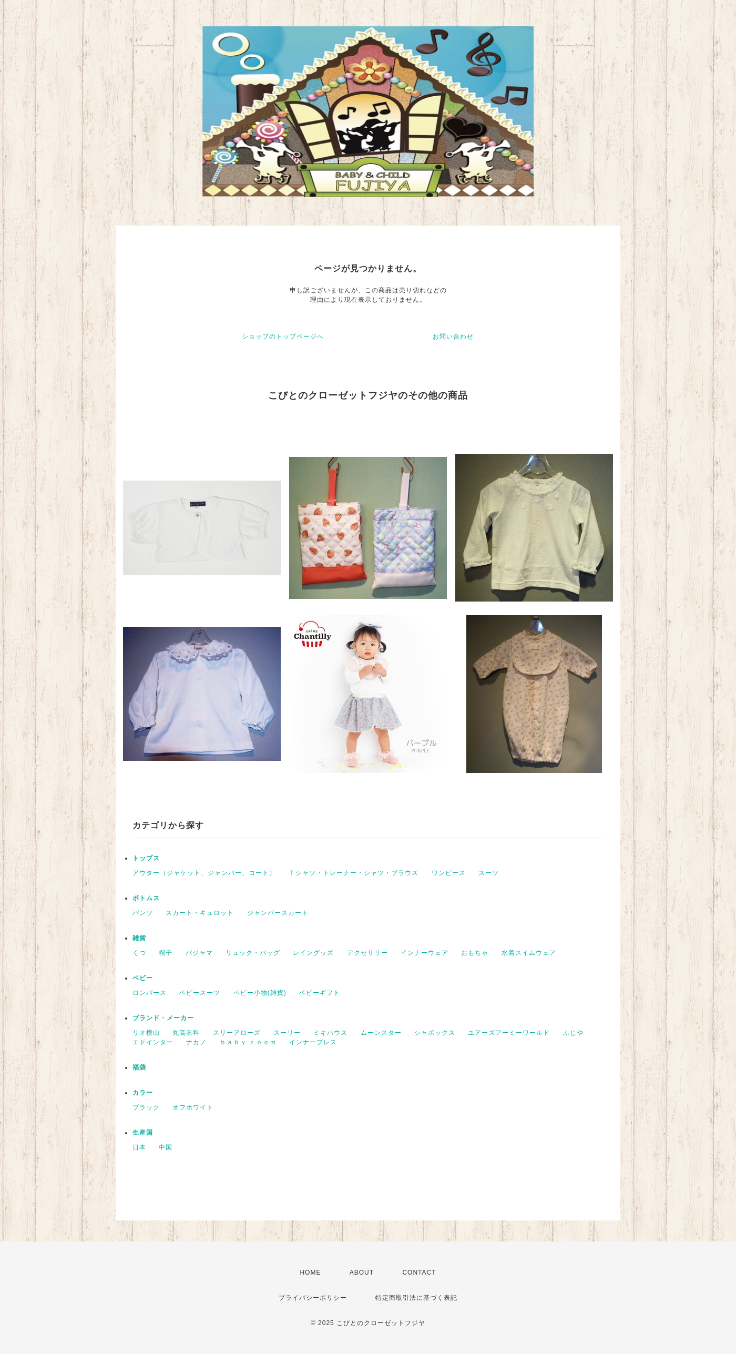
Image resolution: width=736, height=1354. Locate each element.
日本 (139, 1147)
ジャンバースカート (278, 913)
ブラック (146, 1107)
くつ (139, 952)
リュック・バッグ (253, 952)
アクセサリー (367, 952)
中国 (165, 1147)
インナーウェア (424, 952)
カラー (142, 1092)
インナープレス (313, 1042)
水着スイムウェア (529, 952)
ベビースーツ (199, 992)
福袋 (139, 1067)
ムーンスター (381, 1032)
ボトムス (146, 898)
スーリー (287, 1032)
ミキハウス (330, 1032)
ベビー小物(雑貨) (260, 992)
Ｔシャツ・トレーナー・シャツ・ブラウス (353, 873)
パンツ (142, 913)
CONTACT (419, 1272)
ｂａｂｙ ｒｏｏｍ (248, 1042)
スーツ (488, 873)
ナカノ (196, 1042)
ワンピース (449, 873)
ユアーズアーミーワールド (509, 1032)
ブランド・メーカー (163, 1018)
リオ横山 (146, 1032)
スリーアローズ (237, 1032)
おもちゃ (474, 952)
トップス (146, 858)
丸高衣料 (186, 1032)
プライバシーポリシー (313, 1297)
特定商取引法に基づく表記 (416, 1297)
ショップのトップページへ (283, 336)
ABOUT (362, 1272)
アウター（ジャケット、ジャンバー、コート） (204, 873)
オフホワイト (192, 1107)
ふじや (573, 1032)
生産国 (142, 1132)
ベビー (142, 978)
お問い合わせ (453, 336)
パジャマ (199, 952)
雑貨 (139, 938)
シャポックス (434, 1032)
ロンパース (149, 992)
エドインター (152, 1042)
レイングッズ (313, 952)
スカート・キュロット (200, 913)
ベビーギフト (319, 992)
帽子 (165, 952)
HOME (310, 1272)
